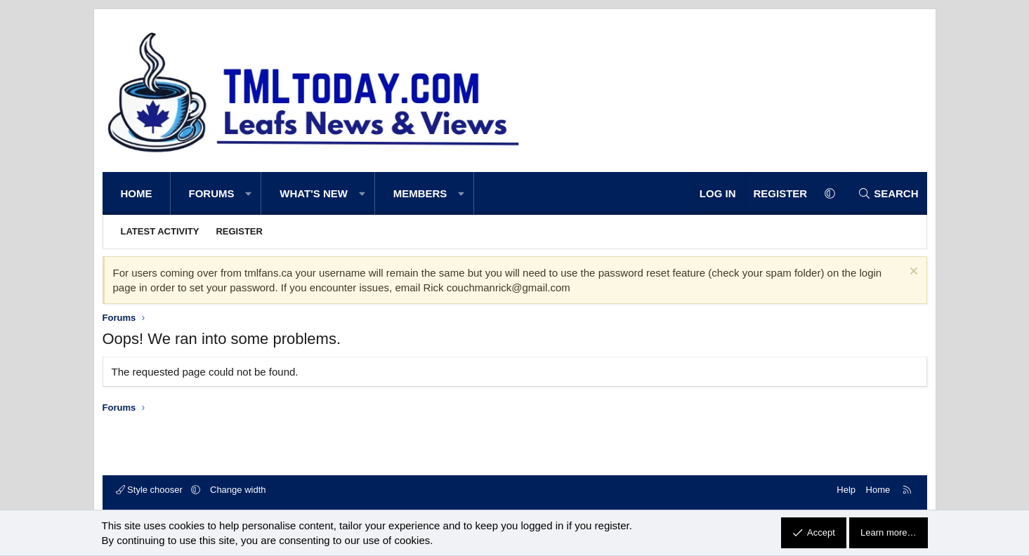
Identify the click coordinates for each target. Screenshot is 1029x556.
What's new (314, 193)
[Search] (888, 193)
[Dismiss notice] (912, 272)
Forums (212, 193)
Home (136, 193)
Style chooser (150, 489)
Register (239, 231)
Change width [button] (238, 489)
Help (846, 489)
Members (420, 193)
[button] (249, 193)
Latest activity (160, 231)
